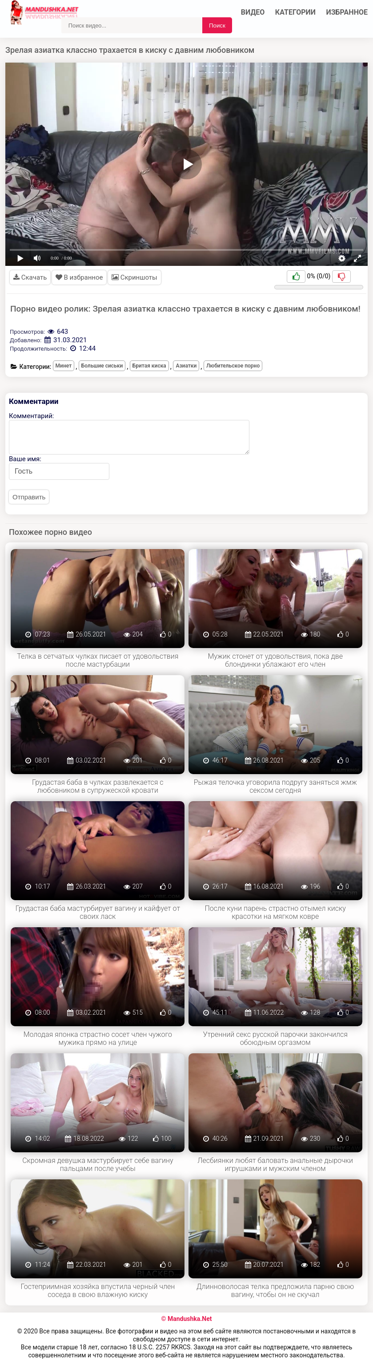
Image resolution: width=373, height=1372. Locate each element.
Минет (64, 366)
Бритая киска (149, 366)
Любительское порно (233, 366)
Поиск (217, 25)
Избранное (347, 12)
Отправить (28, 497)
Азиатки (186, 366)
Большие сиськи (102, 366)
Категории (295, 12)
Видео (253, 12)
